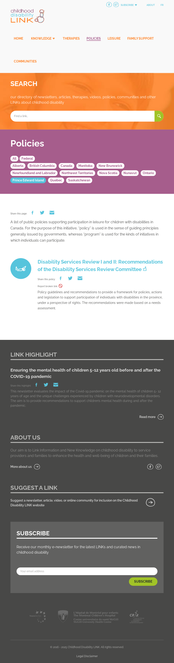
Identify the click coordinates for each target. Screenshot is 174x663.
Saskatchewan (79, 180)
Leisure (114, 38)
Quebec (56, 180)
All (14, 158)
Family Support (140, 38)
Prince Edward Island (28, 180)
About (151, 5)
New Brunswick (110, 166)
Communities (25, 61)
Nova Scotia (108, 173)
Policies (94, 38)
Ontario (148, 173)
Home (18, 38)
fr (162, 5)
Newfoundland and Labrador (34, 173)
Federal (27, 158)
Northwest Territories (77, 173)
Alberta (17, 166)
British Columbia (42, 166)
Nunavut (130, 173)
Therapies (71, 38)
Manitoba (85, 166)
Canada (66, 166)
